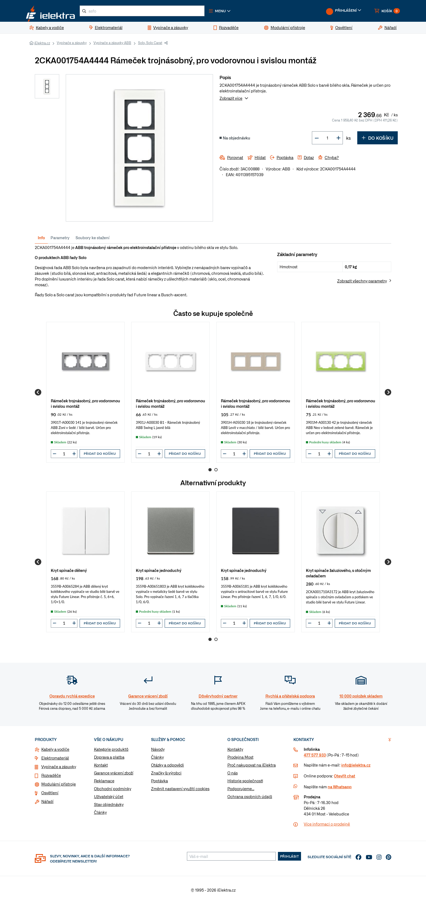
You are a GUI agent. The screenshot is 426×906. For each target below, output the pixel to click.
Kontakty (235, 751)
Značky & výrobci (166, 775)
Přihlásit (289, 858)
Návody (158, 751)
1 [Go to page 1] (210, 472)
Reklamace (104, 783)
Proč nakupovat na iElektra (251, 767)
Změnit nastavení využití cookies (180, 791)
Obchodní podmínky (112, 791)
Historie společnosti (245, 783)
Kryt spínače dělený (69, 572)
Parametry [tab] (60, 240)
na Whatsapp (340, 789)
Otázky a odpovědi (167, 767)
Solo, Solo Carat (150, 45)
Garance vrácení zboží (113, 775)
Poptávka (159, 783)
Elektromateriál (55, 760)
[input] (64, 456)
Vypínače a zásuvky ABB (112, 45)
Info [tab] (41, 240)
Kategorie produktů (111, 751)
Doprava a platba (109, 759)
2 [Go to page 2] (216, 472)
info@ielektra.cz (355, 767)
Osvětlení (49, 795)
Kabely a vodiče (55, 751)
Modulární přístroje (58, 786)
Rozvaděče (51, 777)
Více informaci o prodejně (327, 826)
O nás (232, 775)
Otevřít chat (344, 778)
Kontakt (101, 767)
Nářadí (47, 803)
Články (100, 814)
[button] (237, 12)
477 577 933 (315, 757)
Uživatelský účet (108, 798)
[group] (85, 394)
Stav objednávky (109, 806)
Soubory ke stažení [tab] (92, 240)
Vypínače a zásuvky (72, 45)
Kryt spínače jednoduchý (158, 572)
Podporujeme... (240, 791)
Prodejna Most (240, 759)
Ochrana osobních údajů (249, 798)
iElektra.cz (42, 45)
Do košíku (377, 140)
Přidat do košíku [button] (100, 456)
